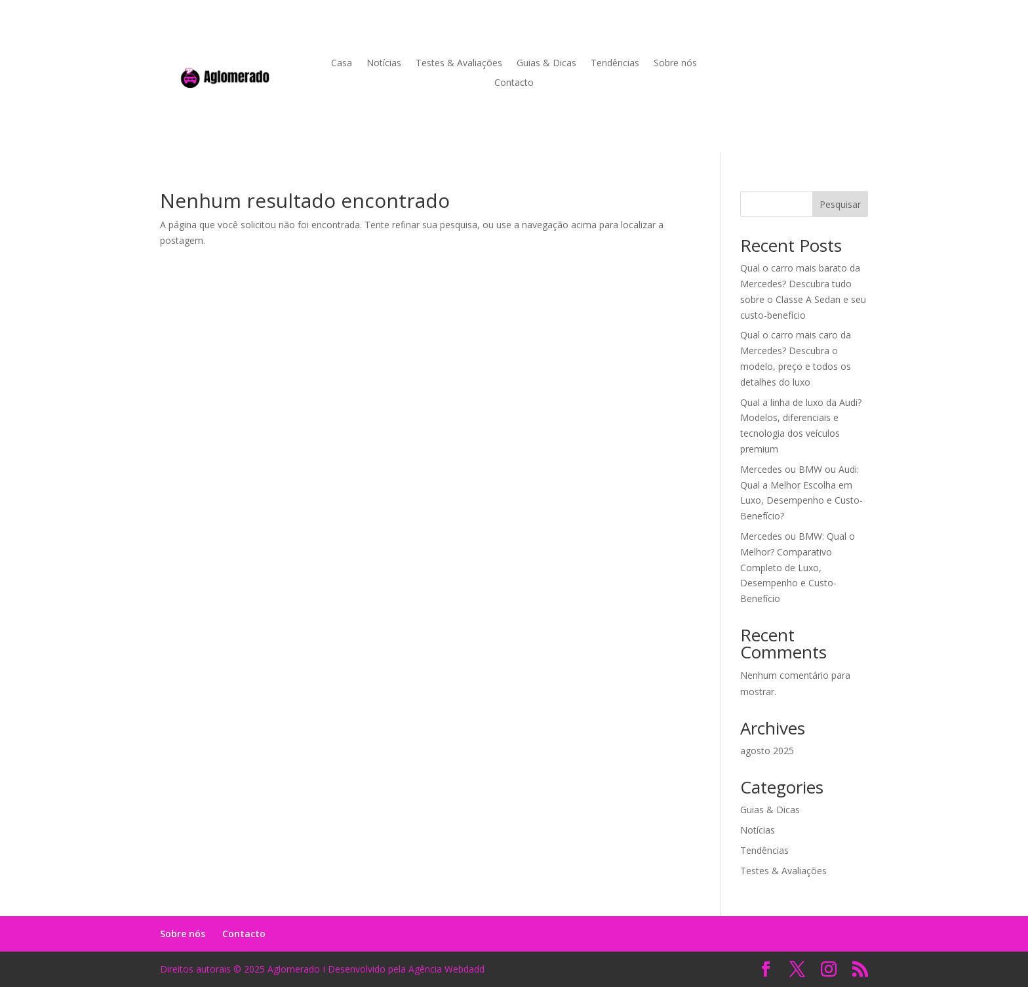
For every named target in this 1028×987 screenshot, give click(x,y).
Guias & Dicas (546, 63)
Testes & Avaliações (459, 63)
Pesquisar (840, 204)
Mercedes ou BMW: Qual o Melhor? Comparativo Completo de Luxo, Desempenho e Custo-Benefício (797, 567)
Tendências (615, 63)
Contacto (514, 83)
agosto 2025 (767, 750)
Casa (341, 63)
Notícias (383, 63)
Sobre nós (675, 63)
